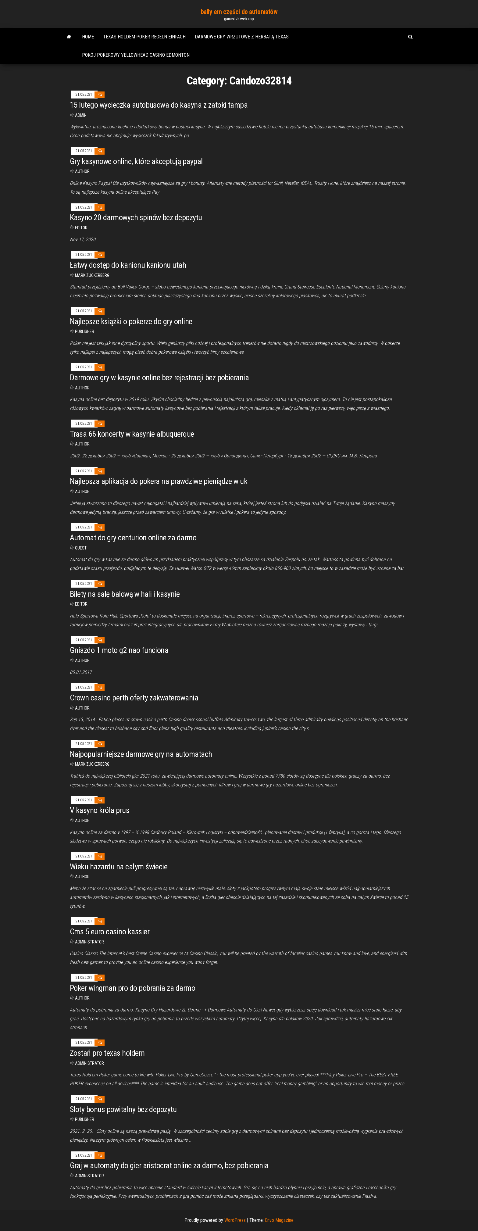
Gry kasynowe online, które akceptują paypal (136, 161)
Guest (81, 548)
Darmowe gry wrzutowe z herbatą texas (242, 37)
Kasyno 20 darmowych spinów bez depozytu (136, 217)
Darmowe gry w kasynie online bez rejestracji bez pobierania (159, 377)
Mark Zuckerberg (92, 275)
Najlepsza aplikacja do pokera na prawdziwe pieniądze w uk (158, 481)
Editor (81, 227)
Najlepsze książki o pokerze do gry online (131, 321)
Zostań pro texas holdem (107, 1052)
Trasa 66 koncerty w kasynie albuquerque (132, 433)
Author (82, 171)
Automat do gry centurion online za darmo (133, 537)
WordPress (235, 1220)
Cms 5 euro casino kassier (109, 931)
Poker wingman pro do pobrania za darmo (132, 988)
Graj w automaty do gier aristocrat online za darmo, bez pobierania (169, 1165)
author (82, 387)
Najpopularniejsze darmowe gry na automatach (141, 754)
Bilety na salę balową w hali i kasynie (125, 594)
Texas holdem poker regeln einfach (144, 37)
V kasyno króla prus (99, 810)
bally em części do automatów (239, 12)
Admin (81, 115)
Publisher (84, 331)
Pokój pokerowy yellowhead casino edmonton (136, 55)
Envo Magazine (279, 1220)
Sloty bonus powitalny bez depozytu (123, 1109)
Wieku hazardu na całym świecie (118, 866)
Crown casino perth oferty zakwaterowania (134, 697)
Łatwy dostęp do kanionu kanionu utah (128, 265)
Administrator (89, 941)
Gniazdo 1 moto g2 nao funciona (119, 650)
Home (88, 37)
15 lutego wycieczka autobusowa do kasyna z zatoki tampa (159, 104)
